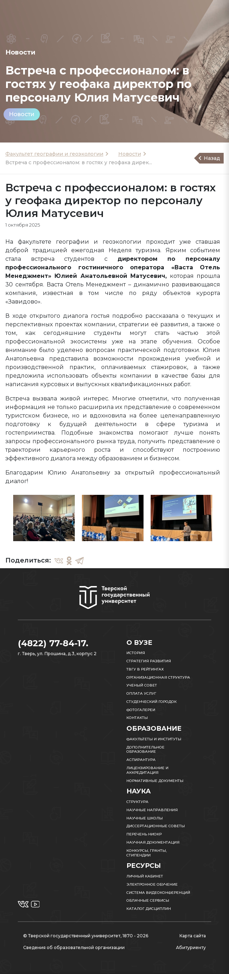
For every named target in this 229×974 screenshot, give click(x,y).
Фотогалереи (140, 710)
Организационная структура (158, 677)
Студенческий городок (151, 701)
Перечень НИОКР (144, 834)
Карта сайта (192, 935)
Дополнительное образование (145, 749)
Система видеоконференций (158, 892)
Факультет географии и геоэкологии (54, 154)
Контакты (137, 717)
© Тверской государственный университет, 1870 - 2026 (85, 935)
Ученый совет (141, 685)
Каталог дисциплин (148, 908)
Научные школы (144, 818)
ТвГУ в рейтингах (145, 669)
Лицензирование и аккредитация (147, 770)
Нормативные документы (154, 780)
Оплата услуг (141, 693)
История (135, 653)
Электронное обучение (152, 884)
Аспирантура (141, 759)
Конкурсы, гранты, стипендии (146, 853)
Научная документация (152, 842)
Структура (137, 801)
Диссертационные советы (155, 826)
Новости (22, 114)
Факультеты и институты (153, 739)
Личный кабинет (144, 876)
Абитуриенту (191, 947)
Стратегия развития (148, 661)
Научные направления (152, 810)
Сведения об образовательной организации (74, 947)
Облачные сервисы (147, 900)
